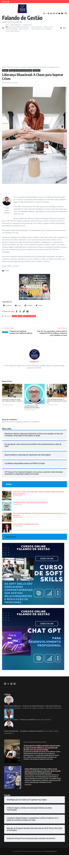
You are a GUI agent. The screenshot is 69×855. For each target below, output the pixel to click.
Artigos (5, 70)
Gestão (20, 316)
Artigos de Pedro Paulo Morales (20, 70)
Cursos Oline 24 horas (13, 31)
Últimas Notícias (16, 25)
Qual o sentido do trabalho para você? (26, 524)
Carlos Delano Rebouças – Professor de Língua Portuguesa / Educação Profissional (32, 701)
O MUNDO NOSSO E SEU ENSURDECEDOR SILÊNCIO (31, 407)
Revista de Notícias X (51, 851)
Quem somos (27, 25)
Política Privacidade (12, 29)
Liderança (24, 67)
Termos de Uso (48, 27)
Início (7, 25)
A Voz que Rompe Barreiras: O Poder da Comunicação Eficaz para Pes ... (57, 401)
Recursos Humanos (13, 67)
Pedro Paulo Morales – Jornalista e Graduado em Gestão (23, 726)
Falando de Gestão (22, 17)
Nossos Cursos (24, 29)
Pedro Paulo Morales (29, 316)
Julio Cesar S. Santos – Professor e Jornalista (19, 714)
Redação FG (34, 362)
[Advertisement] (34, 47)
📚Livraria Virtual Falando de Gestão (18, 27)
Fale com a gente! (36, 27)
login (18, 422)
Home (4, 67)
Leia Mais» (28, 784)
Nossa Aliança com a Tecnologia (41, 29)
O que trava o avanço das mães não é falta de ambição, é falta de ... (12, 401)
